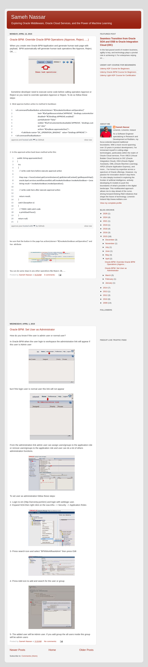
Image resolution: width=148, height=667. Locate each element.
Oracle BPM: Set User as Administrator (32, 329)
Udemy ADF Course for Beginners (115, 68)
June (107, 251)
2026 (105, 213)
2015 (105, 236)
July (107, 247)
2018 (105, 229)
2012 (105, 295)
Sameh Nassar (28, 17)
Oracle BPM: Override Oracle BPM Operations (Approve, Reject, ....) (49, 39)
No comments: (50, 641)
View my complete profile (111, 203)
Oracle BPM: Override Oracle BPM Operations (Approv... (120, 263)
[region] (51, 123)
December (110, 240)
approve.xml (16, 139)
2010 (105, 299)
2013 (105, 291)
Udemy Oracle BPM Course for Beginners (118, 72)
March (108, 275)
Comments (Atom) (30, 656)
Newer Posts (17, 649)
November (110, 243)
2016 (105, 232)
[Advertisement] (51, 301)
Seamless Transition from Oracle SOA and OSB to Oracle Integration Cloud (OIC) (119, 41)
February (109, 279)
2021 (105, 221)
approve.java (17, 226)
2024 (105, 217)
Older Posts (86, 649)
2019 (105, 225)
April (107, 259)
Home (52, 649)
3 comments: (50, 275)
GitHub (41, 139)
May (107, 255)
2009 (105, 303)
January (109, 283)
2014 (105, 288)
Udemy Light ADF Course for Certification (118, 75)
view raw (88, 140)
